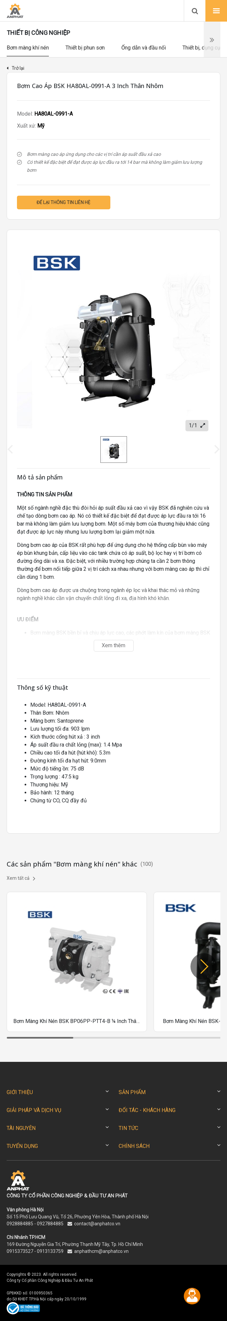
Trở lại (15, 68)
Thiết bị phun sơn (85, 48)
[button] (203, 966)
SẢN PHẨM (132, 1092)
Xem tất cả (21, 878)
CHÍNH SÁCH (134, 1146)
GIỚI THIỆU (20, 1092)
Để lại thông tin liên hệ (63, 202)
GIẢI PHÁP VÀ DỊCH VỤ (34, 1110)
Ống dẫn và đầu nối (143, 48)
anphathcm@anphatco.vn (101, 1251)
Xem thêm (113, 645)
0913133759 (50, 1251)
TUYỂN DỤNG (22, 1146)
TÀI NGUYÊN (21, 1128)
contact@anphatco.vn (97, 1223)
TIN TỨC (128, 1128)
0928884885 (20, 1223)
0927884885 (50, 1223)
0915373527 (20, 1251)
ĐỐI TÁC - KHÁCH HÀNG (147, 1110)
